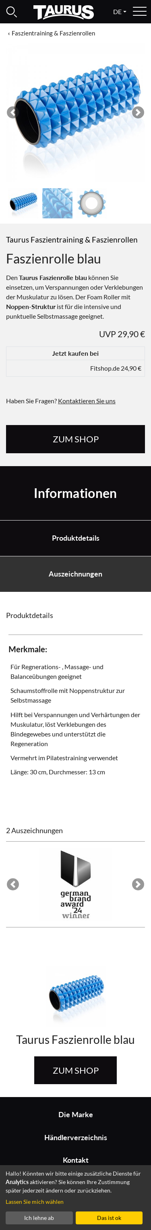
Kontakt (76, 1160)
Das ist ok (109, 1217)
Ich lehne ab (39, 1217)
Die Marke (75, 1114)
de (117, 11)
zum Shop (76, 439)
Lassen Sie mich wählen (35, 1201)
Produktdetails (75, 538)
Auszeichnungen (75, 574)
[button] (13, 112)
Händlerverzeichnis (75, 1137)
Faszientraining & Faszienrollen (53, 33)
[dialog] (75, 1197)
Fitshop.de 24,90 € (115, 368)
